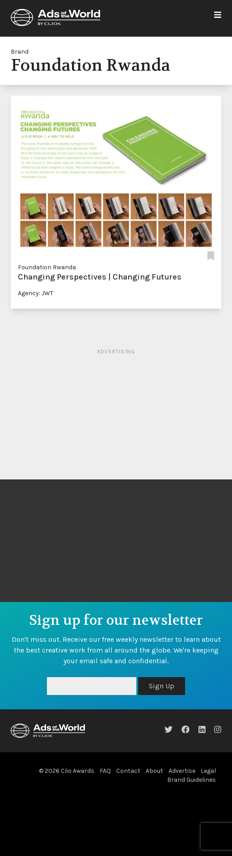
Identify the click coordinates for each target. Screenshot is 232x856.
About (154, 771)
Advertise (182, 771)
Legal (208, 771)
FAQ (105, 771)
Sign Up (161, 686)
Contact (128, 771)
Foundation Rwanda (47, 267)
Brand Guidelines (191, 780)
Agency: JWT (35, 293)
